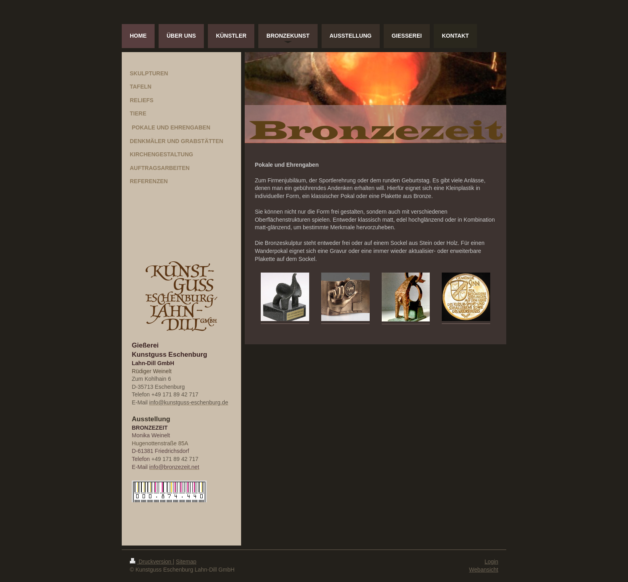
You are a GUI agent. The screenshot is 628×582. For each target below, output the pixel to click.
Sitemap (186, 561)
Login (491, 561)
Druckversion (151, 561)
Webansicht (483, 569)
